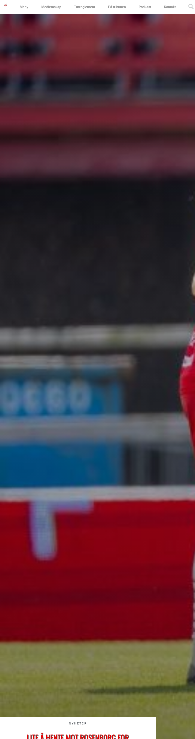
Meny (24, 7)
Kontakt (170, 7)
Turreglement (84, 7)
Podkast (145, 7)
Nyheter (78, 723)
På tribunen (117, 7)
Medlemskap (51, 7)
